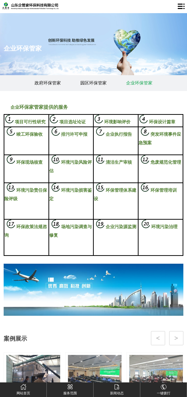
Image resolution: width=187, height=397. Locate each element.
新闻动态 (116, 388)
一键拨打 (163, 388)
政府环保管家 (48, 83)
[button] (85, 373)
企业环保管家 (139, 83)
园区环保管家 (93, 83)
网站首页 (23, 388)
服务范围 (70, 388)
